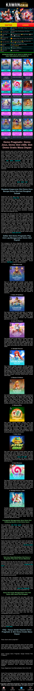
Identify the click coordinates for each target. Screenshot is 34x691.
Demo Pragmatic (15, 683)
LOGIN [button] (25, 25)
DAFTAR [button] (8, 25)
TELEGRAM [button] (21, 689)
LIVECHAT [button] (30, 689)
